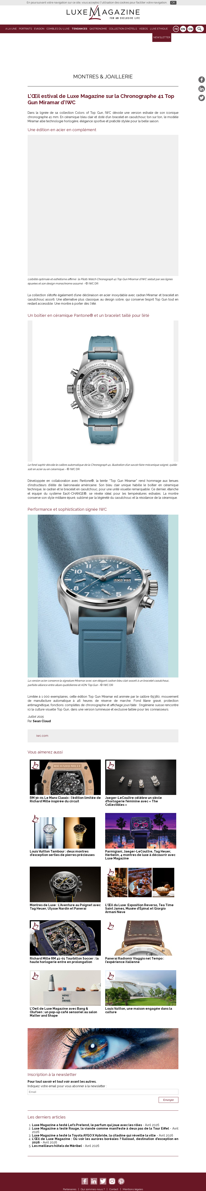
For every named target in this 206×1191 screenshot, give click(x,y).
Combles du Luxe (58, 28)
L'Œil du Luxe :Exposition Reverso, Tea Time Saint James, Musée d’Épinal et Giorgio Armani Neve (139, 908)
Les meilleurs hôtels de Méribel (57, 1146)
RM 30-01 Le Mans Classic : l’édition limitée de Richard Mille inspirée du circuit (65, 799)
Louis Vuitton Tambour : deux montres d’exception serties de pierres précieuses (62, 853)
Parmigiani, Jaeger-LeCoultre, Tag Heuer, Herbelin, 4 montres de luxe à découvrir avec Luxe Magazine (140, 855)
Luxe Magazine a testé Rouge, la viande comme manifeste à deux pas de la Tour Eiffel (100, 1128)
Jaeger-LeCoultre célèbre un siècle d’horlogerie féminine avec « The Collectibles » (133, 801)
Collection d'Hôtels (123, 28)
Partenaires (69, 1189)
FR (176, 29)
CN (190, 29)
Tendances (79, 28)
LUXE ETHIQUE (159, 28)
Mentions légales (133, 1189)
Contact (113, 1189)
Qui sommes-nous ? (93, 1189)
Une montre (62, 303)
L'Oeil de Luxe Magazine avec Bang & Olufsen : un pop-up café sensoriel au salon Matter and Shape (63, 1012)
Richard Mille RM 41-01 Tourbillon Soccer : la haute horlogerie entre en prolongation (64, 960)
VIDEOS (143, 28)
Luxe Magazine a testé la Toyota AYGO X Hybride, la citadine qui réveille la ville (94, 1135)
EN (183, 29)
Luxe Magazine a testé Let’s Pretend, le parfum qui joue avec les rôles (87, 1125)
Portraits (25, 28)
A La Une (11, 28)
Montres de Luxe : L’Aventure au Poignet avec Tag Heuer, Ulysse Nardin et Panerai (65, 906)
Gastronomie (98, 28)
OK (173, 2)
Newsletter (161, 37)
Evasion (39, 28)
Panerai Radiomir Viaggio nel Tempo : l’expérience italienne (134, 960)
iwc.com (42, 735)
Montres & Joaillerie (103, 76)
